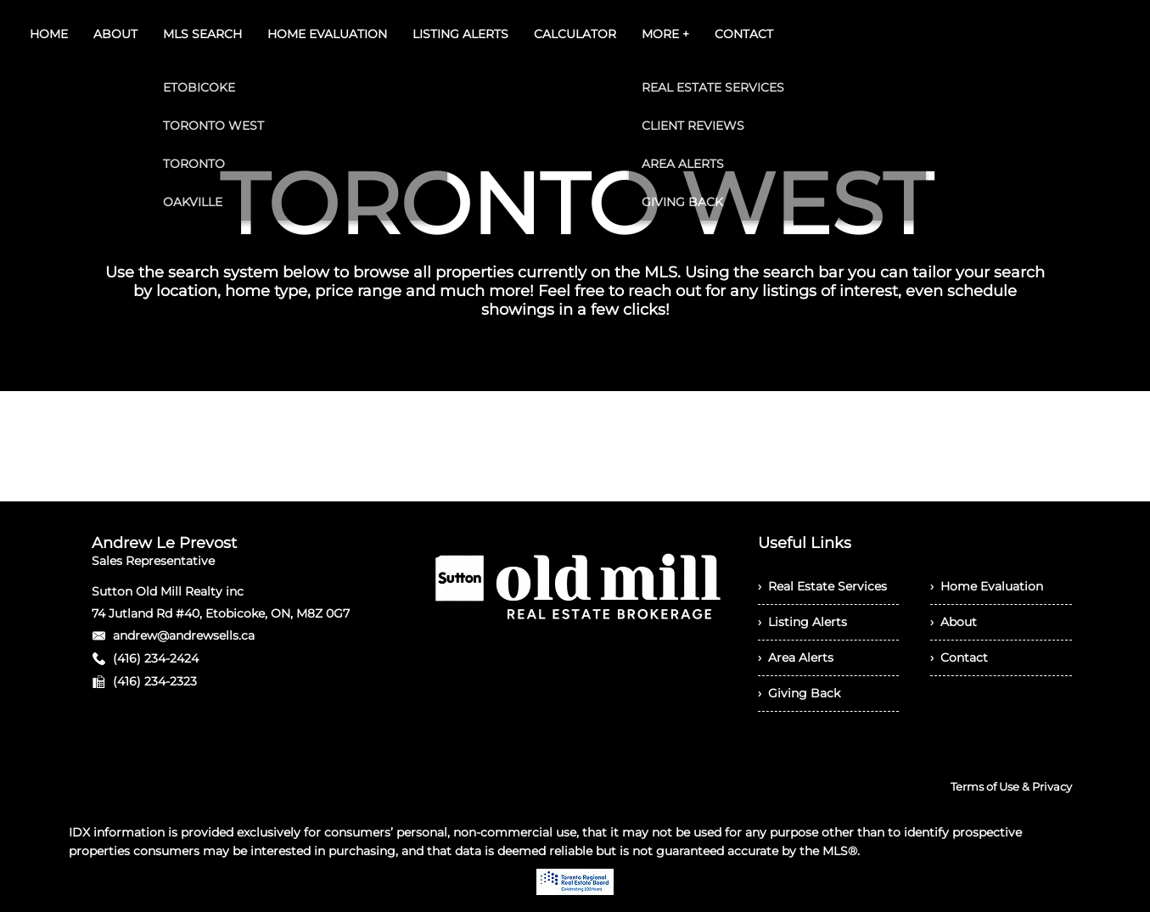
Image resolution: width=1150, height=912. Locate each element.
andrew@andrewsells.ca (184, 635)
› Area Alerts (795, 657)
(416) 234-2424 (156, 658)
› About (953, 621)
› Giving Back (799, 693)
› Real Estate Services (822, 586)
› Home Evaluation (986, 586)
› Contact (959, 657)
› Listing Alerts (802, 621)
